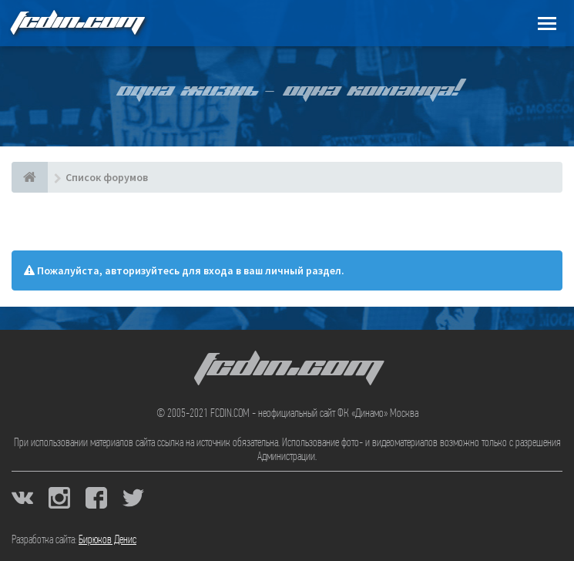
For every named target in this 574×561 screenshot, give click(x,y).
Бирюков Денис (107, 540)
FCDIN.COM (76, 22)
